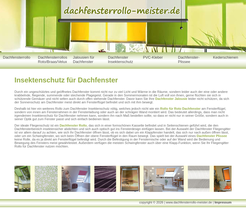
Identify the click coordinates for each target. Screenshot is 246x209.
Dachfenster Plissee (212, 136)
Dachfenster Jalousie (171, 98)
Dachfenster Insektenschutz (120, 59)
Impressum (223, 202)
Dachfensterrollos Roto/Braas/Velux (52, 59)
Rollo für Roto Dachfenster (180, 108)
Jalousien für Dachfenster (83, 59)
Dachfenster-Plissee (188, 59)
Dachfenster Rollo (73, 125)
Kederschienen (225, 57)
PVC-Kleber (153, 57)
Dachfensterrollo (16, 57)
